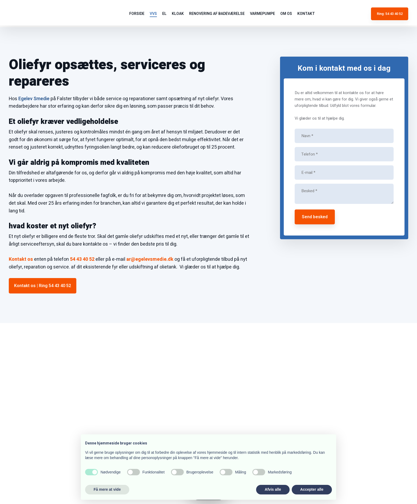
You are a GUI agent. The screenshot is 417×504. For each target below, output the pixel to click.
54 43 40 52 (82, 259)
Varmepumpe (262, 13)
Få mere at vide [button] (107, 489)
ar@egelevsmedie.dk (149, 259)
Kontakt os (21, 259)
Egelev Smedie (33, 98)
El (164, 13)
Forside (136, 13)
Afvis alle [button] (273, 489)
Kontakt (306, 13)
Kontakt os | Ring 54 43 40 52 (42, 286)
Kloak (178, 13)
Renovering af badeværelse (217, 13)
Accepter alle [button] (311, 489)
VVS (153, 13)
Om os (286, 13)
